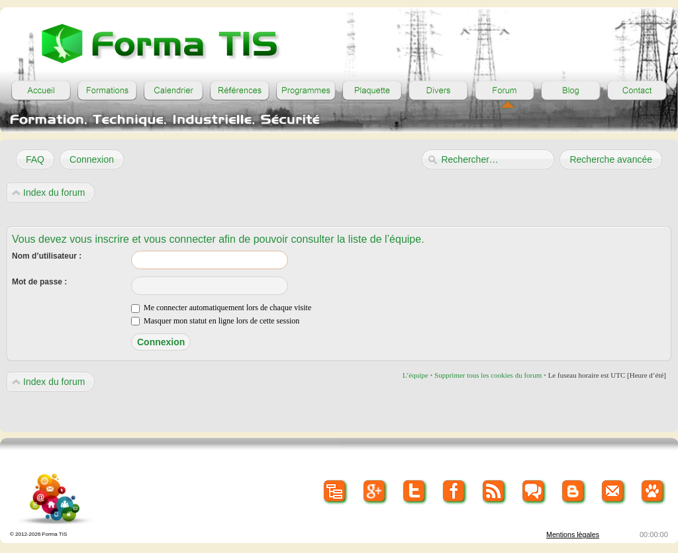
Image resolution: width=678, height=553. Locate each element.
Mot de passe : (39, 281)
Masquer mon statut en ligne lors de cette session (215, 320)
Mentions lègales (572, 534)
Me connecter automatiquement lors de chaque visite (221, 307)
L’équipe (415, 375)
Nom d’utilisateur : (46, 256)
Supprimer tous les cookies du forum (488, 375)
